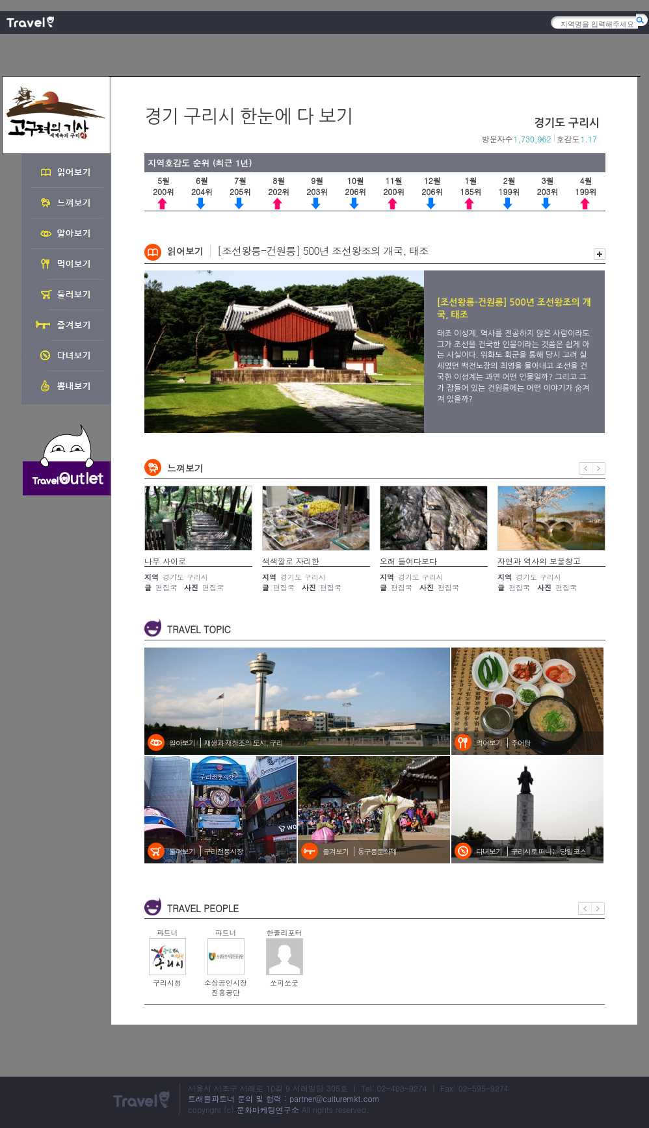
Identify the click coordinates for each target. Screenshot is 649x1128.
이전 (585, 468)
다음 (598, 468)
